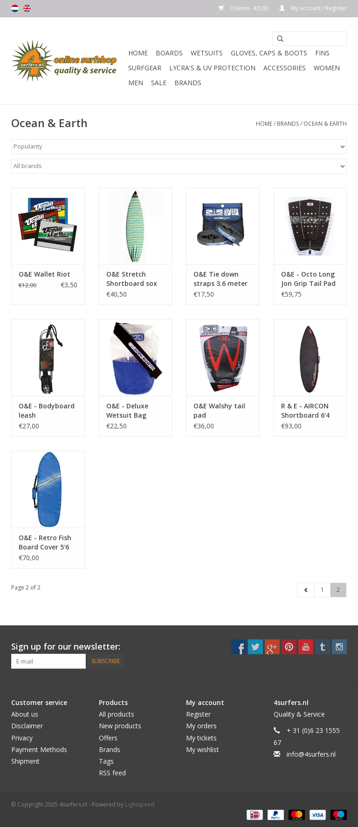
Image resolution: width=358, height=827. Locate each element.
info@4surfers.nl (311, 754)
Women (327, 67)
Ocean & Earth (325, 124)
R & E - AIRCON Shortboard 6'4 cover (305, 410)
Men (135, 82)
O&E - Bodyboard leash (47, 410)
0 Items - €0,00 (244, 8)
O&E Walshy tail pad (219, 410)
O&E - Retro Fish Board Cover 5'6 (45, 542)
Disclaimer (27, 725)
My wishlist (202, 749)
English (27, 8)
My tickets (201, 737)
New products (120, 725)
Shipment (25, 761)
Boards (169, 52)
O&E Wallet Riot (44, 274)
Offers (108, 737)
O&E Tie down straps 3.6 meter (220, 279)
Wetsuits (207, 52)
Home (138, 52)
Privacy (22, 737)
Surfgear (144, 67)
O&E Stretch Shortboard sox (131, 279)
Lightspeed (139, 804)
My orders (201, 725)
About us (24, 714)
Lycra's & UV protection (212, 67)
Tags (106, 761)
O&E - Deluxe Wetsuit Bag (127, 410)
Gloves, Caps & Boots (269, 52)
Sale (158, 82)
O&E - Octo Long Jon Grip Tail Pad (308, 279)
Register (198, 714)
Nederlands (15, 8)
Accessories (284, 67)
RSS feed (112, 772)
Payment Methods (39, 749)
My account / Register (313, 8)
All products (116, 714)
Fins (322, 52)
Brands (187, 82)
